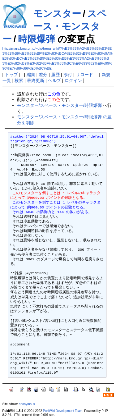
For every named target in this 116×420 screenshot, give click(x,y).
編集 (31, 74)
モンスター (57, 13)
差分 (43, 74)
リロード (84, 74)
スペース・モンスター (54, 26)
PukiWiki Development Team (63, 411)
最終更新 (35, 80)
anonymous (27, 404)
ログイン (73, 80)
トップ (11, 74)
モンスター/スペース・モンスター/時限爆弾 (59, 105)
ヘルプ (54, 80)
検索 (19, 80)
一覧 (6, 80)
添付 (67, 74)
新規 (106, 74)
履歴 (55, 74)
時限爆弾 (36, 39)
